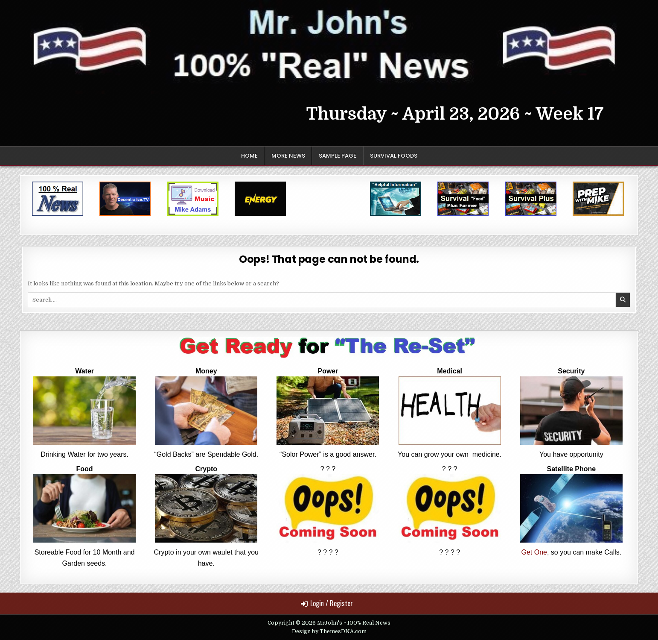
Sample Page (337, 156)
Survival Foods (393, 156)
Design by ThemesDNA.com (329, 631)
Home (249, 156)
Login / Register (327, 603)
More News (288, 156)
